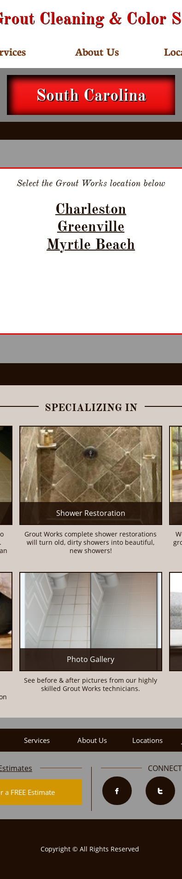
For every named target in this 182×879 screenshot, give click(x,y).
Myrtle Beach (91, 244)
